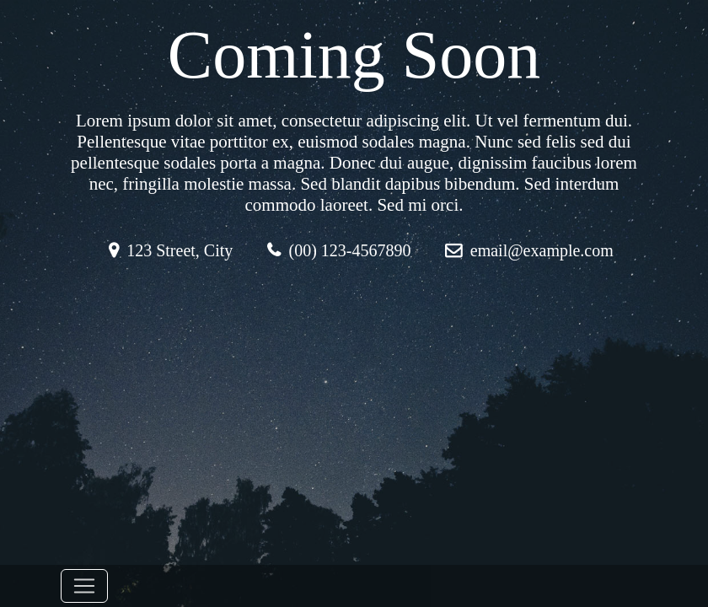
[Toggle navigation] (84, 586)
